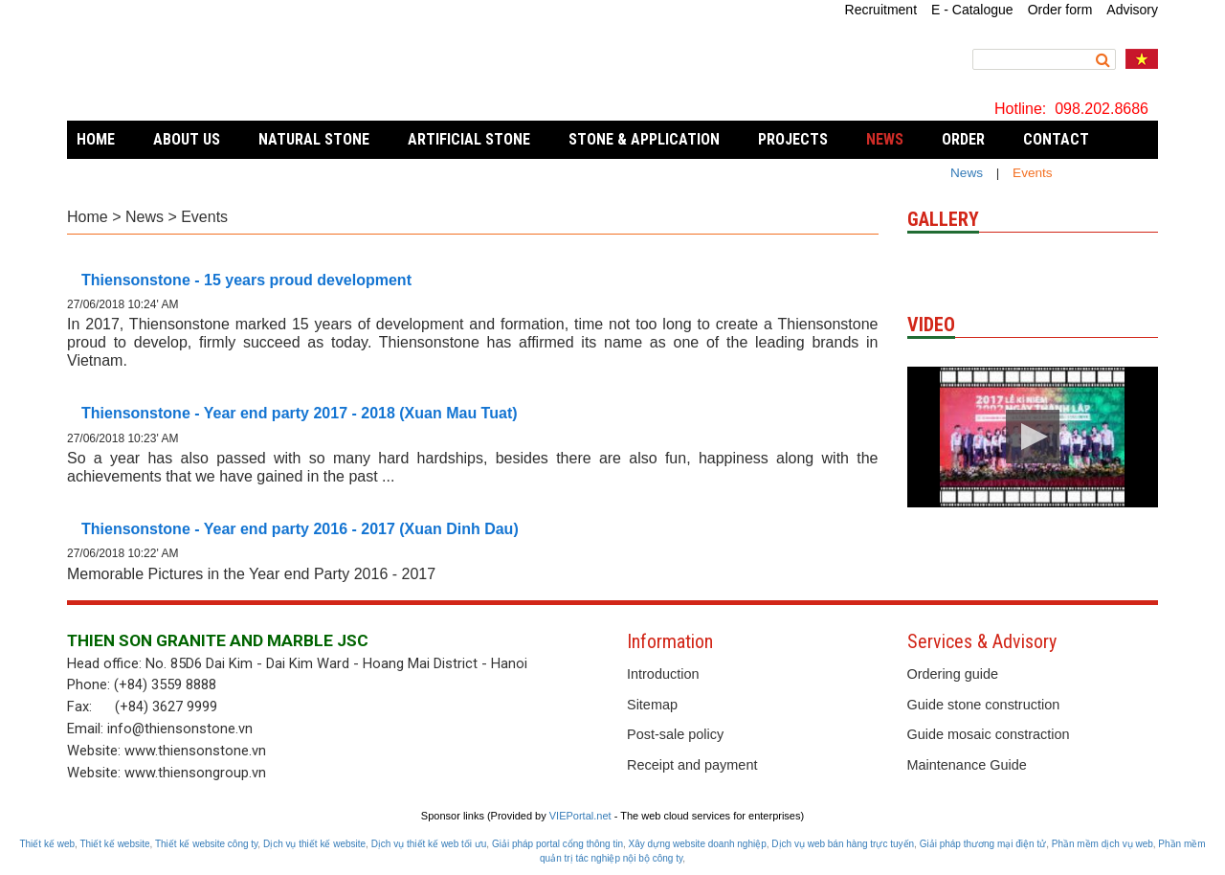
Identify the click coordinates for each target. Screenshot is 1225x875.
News (966, 173)
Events (204, 217)
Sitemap (652, 704)
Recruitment (881, 9)
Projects (793, 139)
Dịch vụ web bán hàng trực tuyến (842, 844)
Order (963, 139)
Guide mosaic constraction (988, 734)
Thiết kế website (114, 844)
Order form (1060, 9)
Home (96, 139)
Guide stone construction (983, 704)
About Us (186, 139)
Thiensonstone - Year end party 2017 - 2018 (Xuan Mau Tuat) (299, 413)
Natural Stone (313, 139)
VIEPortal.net (580, 815)
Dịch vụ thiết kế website (314, 844)
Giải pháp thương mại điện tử (983, 844)
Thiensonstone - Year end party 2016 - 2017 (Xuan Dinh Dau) (300, 529)
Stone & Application (644, 139)
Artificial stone (469, 139)
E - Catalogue (972, 9)
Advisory (1132, 9)
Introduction (663, 674)
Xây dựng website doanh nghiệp (698, 844)
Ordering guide (953, 674)
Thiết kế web (47, 844)
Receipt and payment (692, 765)
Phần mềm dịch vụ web (1102, 844)
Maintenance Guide (967, 765)
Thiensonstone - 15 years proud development (246, 280)
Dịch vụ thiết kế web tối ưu (429, 844)
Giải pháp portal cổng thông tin (557, 844)
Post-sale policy (675, 734)
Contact (1056, 139)
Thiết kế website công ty (206, 844)
